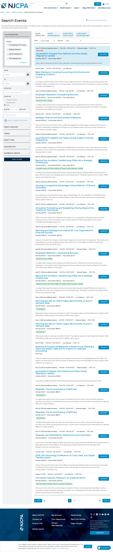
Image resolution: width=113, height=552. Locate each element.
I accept (87, 546)
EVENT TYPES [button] (9, 140)
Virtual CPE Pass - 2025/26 (44, 100)
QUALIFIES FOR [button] (9, 147)
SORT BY (60, 40)
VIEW (36, 40)
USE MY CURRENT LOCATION (17, 120)
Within (6, 109)
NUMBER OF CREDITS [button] (12, 153)
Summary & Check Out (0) (96, 20)
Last (105, 500)
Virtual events (10, 102)
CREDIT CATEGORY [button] (11, 127)
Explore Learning (17, 12)
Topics (8, 42)
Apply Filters (17, 159)
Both (7, 105)
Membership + (40, 309)
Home (2, 12)
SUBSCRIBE (100, 533)
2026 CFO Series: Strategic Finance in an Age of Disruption (54, 484)
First (39, 500)
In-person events (11, 100)
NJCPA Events (39, 34)
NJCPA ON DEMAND (54, 34)
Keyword (7, 88)
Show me (7, 96)
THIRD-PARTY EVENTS (68, 34)
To (5, 79)
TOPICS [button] (7, 133)
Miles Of (22, 109)
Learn (8, 12)
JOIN (97, 4)
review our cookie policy (60, 548)
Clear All (23, 62)
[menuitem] (51, 8)
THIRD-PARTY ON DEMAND (82, 34)
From (6, 70)
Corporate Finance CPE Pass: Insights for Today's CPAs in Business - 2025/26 (59, 168)
